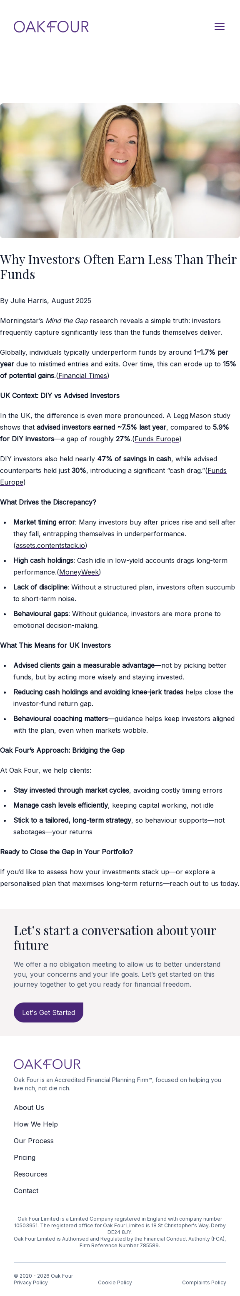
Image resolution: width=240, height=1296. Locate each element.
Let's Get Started (48, 1012)
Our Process (34, 1141)
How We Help (36, 1124)
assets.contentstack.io (50, 545)
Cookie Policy (115, 1282)
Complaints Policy (204, 1282)
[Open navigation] (219, 26)
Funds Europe (157, 439)
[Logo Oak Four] (51, 26)
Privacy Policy (31, 1282)
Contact (26, 1191)
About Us (29, 1107)
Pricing (24, 1157)
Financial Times (82, 375)
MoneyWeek (79, 572)
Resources (31, 1174)
